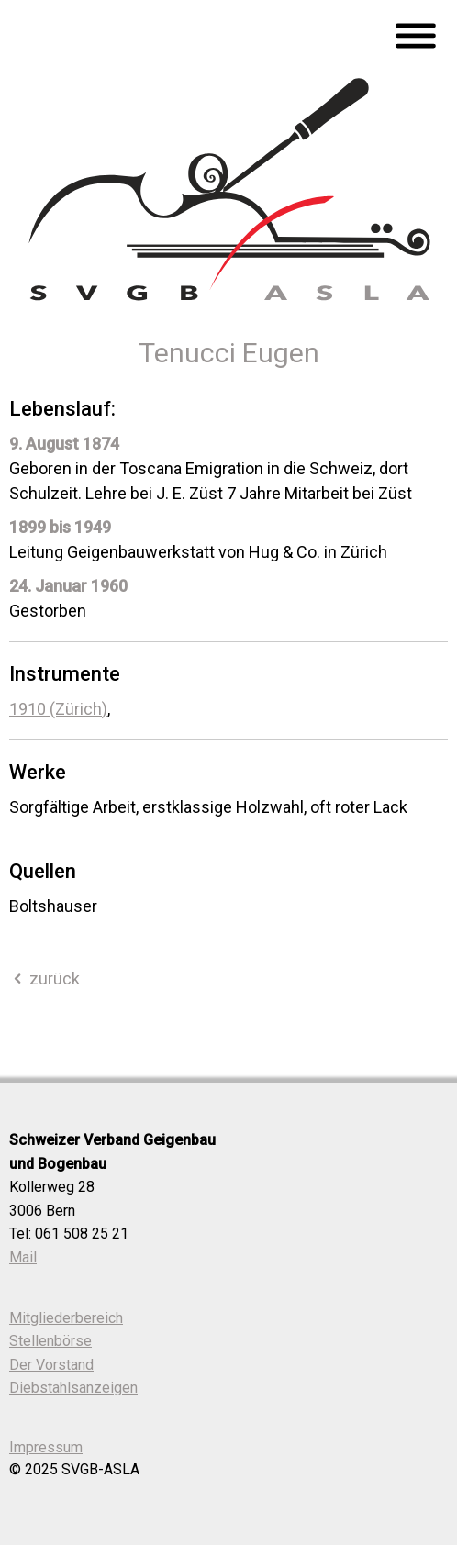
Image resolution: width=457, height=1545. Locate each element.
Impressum (46, 1447)
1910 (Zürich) (58, 708)
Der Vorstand (51, 1364)
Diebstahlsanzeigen (73, 1387)
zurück (44, 978)
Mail (23, 1257)
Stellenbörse (50, 1341)
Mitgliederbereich (66, 1318)
